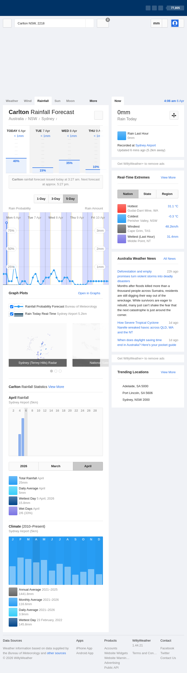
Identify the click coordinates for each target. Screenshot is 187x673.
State (147, 194)
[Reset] (81, 23)
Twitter (165, 653)
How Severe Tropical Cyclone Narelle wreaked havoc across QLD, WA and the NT (147, 327)
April (88, 466)
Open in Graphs (89, 293)
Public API (111, 667)
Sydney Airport (145, 145)
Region (167, 194)
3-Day (55, 198)
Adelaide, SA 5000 (135, 386)
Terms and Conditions (145, 653)
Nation (128, 194)
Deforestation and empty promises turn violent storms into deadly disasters (147, 293)
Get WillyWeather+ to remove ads (140, 163)
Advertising (112, 663)
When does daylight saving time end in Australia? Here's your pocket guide (147, 342)
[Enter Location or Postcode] (54, 23)
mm (156, 23)
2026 (23, 466)
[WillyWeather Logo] (25, 8)
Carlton (59, 118)
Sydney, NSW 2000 (136, 399)
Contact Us (168, 658)
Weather (12, 101)
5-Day (70, 198)
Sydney (48, 119)
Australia (16, 119)
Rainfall (43, 101)
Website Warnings (116, 658)
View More (168, 177)
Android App (85, 653)
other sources (56, 653)
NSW (32, 119)
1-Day (41, 198)
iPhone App (84, 648)
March (55, 466)
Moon (70, 101)
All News (169, 258)
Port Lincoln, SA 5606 (137, 393)
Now (118, 101)
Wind (28, 101)
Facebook (167, 648)
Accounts (110, 648)
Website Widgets (116, 653)
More (93, 101)
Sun (58, 101)
